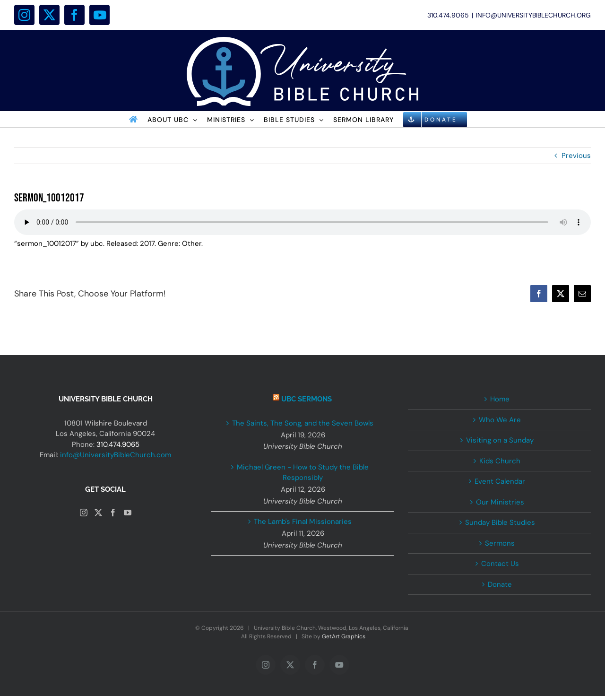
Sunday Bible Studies (500, 522)
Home (500, 399)
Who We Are (500, 420)
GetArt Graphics (343, 636)
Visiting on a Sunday (500, 440)
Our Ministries (500, 502)
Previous (576, 155)
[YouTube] (127, 512)
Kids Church (499, 461)
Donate (500, 584)
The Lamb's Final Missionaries (303, 521)
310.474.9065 (117, 444)
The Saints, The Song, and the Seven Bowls (302, 423)
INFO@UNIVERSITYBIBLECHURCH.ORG (533, 15)
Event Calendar (500, 481)
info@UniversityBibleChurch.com (115, 455)
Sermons (500, 543)
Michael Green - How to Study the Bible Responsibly (303, 472)
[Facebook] (113, 512)
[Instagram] (83, 512)
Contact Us (500, 563)
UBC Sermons (306, 399)
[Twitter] (98, 512)
